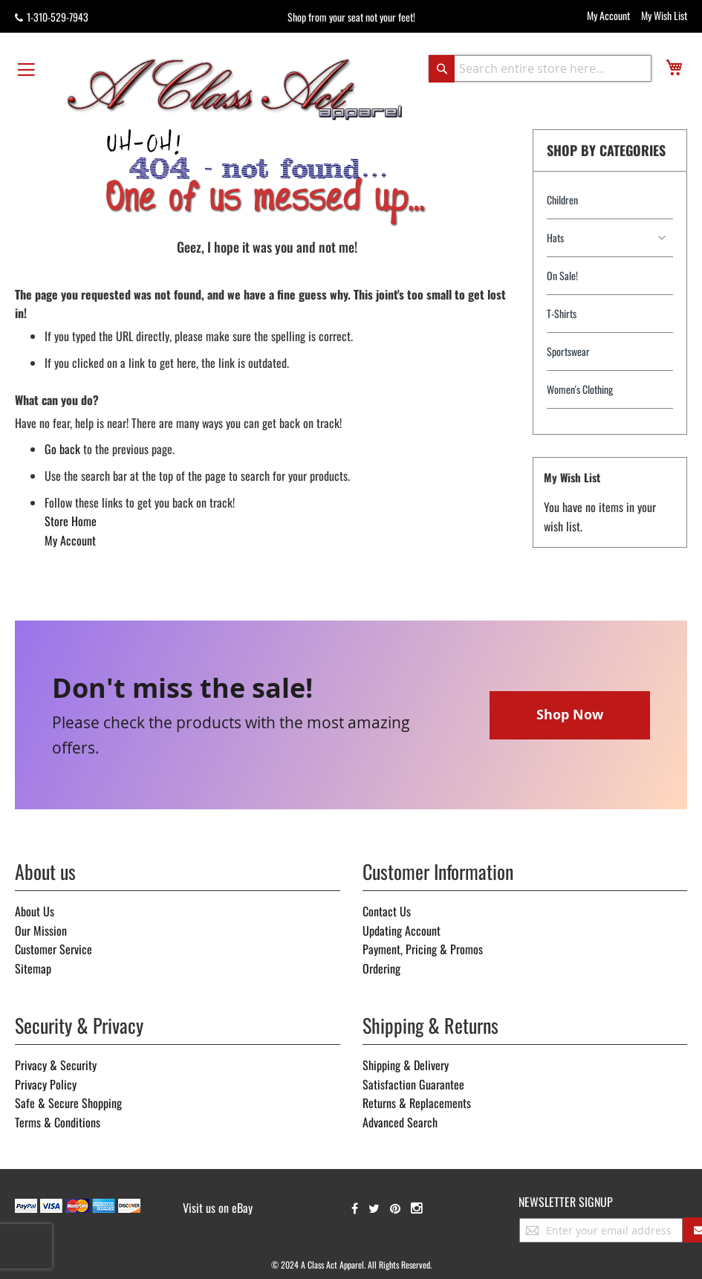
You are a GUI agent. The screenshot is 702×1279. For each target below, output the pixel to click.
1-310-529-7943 (51, 17)
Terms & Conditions (57, 1122)
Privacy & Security (56, 1065)
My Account (608, 15)
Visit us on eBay (218, 1208)
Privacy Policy (46, 1084)
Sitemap (33, 968)
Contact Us (387, 911)
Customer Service (53, 949)
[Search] (442, 68)
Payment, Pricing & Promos (423, 949)
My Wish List (664, 15)
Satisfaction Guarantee (413, 1084)
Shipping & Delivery (406, 1065)
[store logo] (235, 88)
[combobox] (540, 68)
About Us (34, 911)
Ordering (381, 968)
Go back (62, 449)
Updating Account (402, 930)
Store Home (71, 521)
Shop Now (569, 714)
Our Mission (41, 930)
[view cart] (674, 67)
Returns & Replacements (417, 1103)
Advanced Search (400, 1122)
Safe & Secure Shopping (68, 1103)
